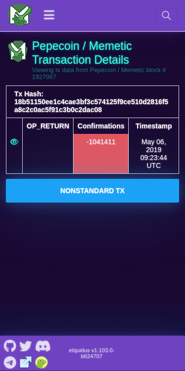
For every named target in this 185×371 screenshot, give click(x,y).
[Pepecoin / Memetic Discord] (42, 345)
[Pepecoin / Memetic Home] (20, 15)
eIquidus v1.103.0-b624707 (91, 353)
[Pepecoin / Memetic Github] (10, 345)
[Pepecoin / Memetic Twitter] (26, 345)
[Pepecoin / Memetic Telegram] (10, 361)
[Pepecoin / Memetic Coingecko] (42, 361)
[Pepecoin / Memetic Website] (26, 361)
